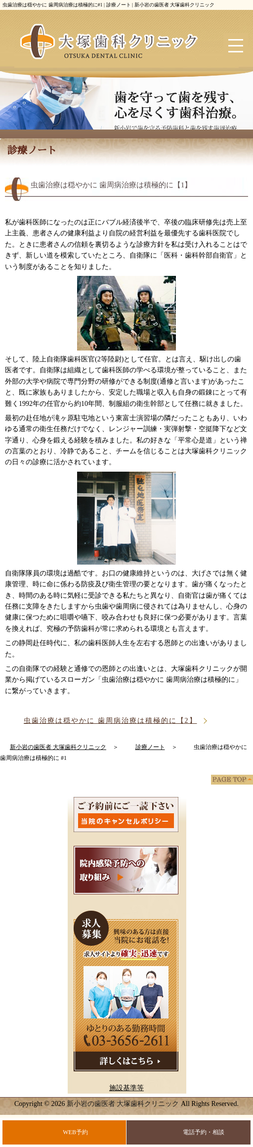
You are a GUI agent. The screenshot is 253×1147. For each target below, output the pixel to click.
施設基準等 (126, 1088)
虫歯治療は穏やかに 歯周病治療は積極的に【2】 (110, 720)
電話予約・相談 (203, 1132)
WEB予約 (75, 1132)
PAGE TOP (232, 780)
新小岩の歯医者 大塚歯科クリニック (123, 1103)
